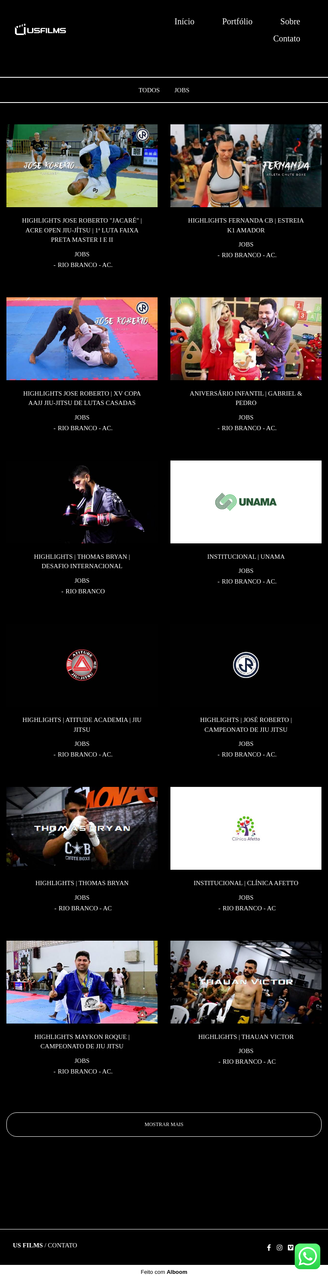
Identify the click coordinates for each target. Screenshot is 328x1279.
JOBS (182, 90)
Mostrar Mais (163, 1124)
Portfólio (237, 21)
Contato (286, 38)
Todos (149, 90)
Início (185, 21)
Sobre (290, 21)
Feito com (164, 1272)
